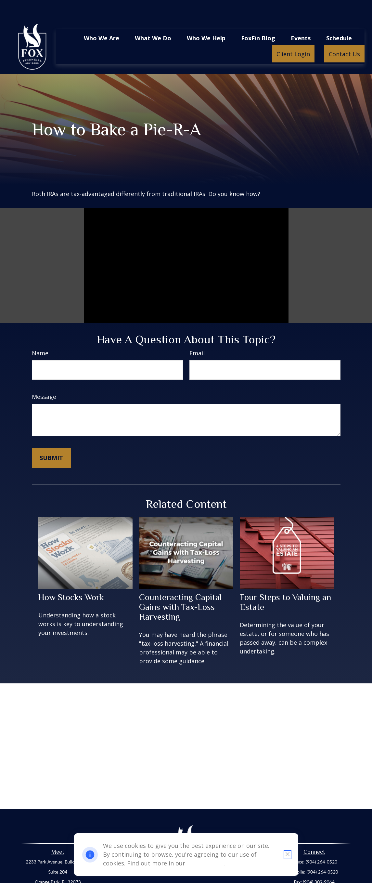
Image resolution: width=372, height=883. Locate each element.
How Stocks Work (71, 578)
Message (44, 377)
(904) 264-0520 (321, 842)
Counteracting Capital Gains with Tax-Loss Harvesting (180, 587)
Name (40, 334)
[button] (101, 18)
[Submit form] (51, 438)
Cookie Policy (205, 863)
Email (197, 334)
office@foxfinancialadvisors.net (314, 872)
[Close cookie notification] (287, 854)
